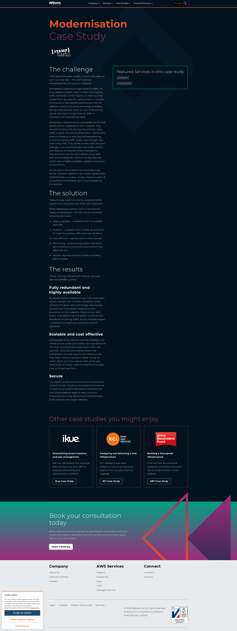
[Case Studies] (123, 3)
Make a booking (61, 547)
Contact (177, 3)
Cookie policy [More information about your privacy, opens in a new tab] (35, 608)
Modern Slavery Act (81, 605)
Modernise (125, 83)
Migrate (123, 77)
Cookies (63, 605)
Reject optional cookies (22, 620)
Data (99, 581)
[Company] (93, 3)
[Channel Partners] (143, 3)
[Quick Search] (185, 3)
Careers (53, 581)
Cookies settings (22, 626)
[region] (22, 610)
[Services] (107, 3)
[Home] (58, 3)
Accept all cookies (22, 613)
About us (54, 572)
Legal (52, 605)
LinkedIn (149, 572)
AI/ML (100, 585)
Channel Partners (58, 577)
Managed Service (106, 590)
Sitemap (100, 605)
